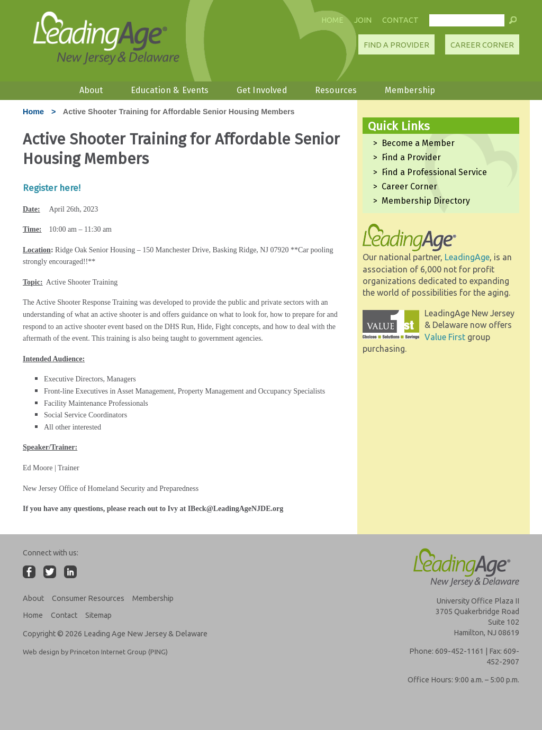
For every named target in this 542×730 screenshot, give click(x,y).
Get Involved (262, 90)
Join (363, 20)
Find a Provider (411, 157)
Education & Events (170, 90)
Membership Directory (426, 201)
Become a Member (418, 143)
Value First (444, 337)
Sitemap (98, 615)
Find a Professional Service (434, 172)
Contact (400, 20)
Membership (410, 90)
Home (332, 20)
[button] (513, 22)
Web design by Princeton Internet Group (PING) (95, 651)
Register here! (53, 187)
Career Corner (482, 45)
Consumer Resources (88, 598)
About (91, 90)
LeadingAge (467, 257)
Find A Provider (396, 45)
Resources (336, 90)
